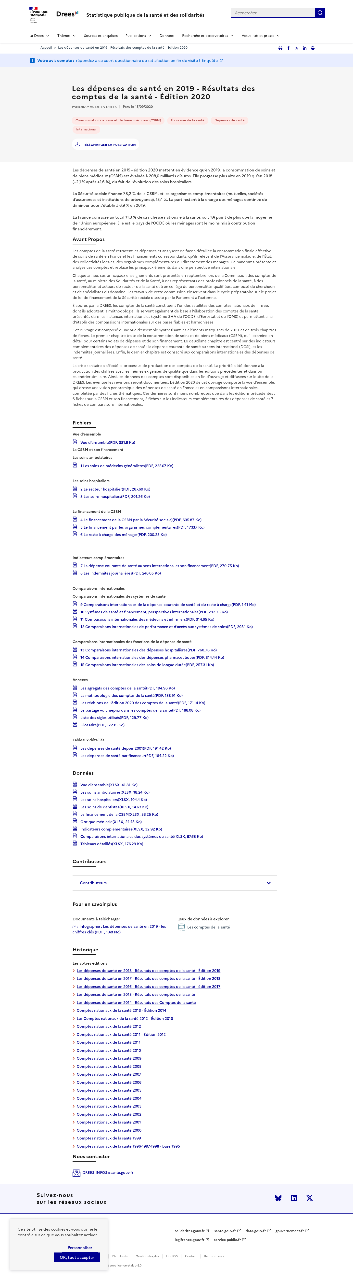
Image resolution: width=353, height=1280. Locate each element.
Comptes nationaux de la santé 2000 (109, 1130)
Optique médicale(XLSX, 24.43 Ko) (110, 821)
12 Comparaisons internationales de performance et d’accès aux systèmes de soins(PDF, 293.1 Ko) (166, 626)
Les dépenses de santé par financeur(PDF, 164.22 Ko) (126, 755)
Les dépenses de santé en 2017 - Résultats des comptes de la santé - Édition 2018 (148, 978)
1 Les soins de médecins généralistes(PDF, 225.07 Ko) (126, 465)
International (86, 129)
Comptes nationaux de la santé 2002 (109, 1114)
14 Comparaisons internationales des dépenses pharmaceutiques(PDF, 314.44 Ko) (151, 657)
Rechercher (320, 13)
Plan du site (120, 1256)
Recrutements (214, 1256)
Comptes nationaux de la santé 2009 (109, 1058)
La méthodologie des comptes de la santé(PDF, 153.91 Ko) (131, 695)
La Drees (36, 35)
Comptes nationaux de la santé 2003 (109, 1106)
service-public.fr (227, 1240)
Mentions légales (147, 1256)
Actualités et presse (258, 35)
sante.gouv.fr (225, 1231)
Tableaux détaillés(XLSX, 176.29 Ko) (111, 843)
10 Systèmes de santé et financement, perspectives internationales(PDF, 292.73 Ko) (153, 611)
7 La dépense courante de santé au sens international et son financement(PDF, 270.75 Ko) (159, 565)
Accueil (46, 47)
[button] (175, 883)
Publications (136, 35)
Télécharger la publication (109, 144)
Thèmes (63, 35)
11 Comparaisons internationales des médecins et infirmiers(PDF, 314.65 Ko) (146, 619)
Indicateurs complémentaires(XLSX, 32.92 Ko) (120, 828)
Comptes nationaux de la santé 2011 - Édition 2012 (121, 1034)
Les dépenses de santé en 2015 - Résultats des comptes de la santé (136, 994)
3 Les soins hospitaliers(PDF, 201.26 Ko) (114, 496)
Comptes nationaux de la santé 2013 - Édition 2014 (121, 1010)
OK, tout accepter (77, 1257)
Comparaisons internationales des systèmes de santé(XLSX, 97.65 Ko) (141, 836)
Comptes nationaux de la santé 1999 (109, 1138)
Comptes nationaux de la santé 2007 (109, 1074)
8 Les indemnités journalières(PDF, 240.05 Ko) (120, 572)
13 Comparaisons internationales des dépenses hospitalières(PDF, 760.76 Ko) (148, 649)
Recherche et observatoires (205, 35)
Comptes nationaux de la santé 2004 (109, 1098)
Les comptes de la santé (204, 927)
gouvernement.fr (290, 1231)
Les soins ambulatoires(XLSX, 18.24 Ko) (114, 791)
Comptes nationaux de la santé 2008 (109, 1066)
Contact (191, 1256)
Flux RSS (172, 1256)
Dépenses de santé (229, 120)
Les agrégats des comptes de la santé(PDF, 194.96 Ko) (127, 687)
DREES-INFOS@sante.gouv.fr (107, 1172)
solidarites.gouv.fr (190, 1231)
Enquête (210, 60)
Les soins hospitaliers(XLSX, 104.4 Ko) (113, 799)
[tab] (175, 883)
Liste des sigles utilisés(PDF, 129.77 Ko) (114, 717)
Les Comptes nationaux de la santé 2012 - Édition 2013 (125, 1018)
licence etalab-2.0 (129, 1265)
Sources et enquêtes (101, 35)
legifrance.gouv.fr (189, 1240)
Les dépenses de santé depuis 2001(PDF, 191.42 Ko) (125, 747)
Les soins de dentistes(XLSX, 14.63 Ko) (113, 806)
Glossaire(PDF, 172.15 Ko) (102, 724)
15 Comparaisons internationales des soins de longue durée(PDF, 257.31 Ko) (146, 664)
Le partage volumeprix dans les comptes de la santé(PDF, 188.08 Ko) (140, 709)
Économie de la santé (187, 120)
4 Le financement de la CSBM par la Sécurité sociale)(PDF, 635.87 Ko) (140, 519)
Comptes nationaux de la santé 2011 (108, 1042)
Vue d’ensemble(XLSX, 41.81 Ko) (108, 784)
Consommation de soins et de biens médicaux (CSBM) (118, 120)
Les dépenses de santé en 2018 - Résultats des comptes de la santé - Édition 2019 (148, 970)
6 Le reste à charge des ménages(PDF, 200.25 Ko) (123, 534)
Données (167, 35)
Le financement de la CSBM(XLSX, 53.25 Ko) (118, 814)
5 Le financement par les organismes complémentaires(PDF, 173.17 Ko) (141, 526)
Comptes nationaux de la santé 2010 (109, 1050)
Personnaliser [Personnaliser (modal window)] (80, 1248)
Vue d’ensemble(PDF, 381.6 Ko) (107, 442)
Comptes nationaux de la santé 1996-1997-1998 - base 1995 (128, 1146)
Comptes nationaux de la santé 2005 (109, 1090)
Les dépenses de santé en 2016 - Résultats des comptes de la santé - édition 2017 (148, 986)
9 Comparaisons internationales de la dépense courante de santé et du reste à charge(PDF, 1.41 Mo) (167, 604)
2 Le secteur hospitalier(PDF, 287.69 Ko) (114, 488)
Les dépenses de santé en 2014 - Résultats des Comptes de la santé (136, 1002)
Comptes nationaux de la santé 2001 (109, 1122)
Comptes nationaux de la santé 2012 (109, 1026)
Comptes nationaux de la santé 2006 (109, 1082)
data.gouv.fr (256, 1231)
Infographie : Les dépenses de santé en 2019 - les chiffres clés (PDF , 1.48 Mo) (119, 929)
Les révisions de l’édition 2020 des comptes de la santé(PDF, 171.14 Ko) (142, 702)
